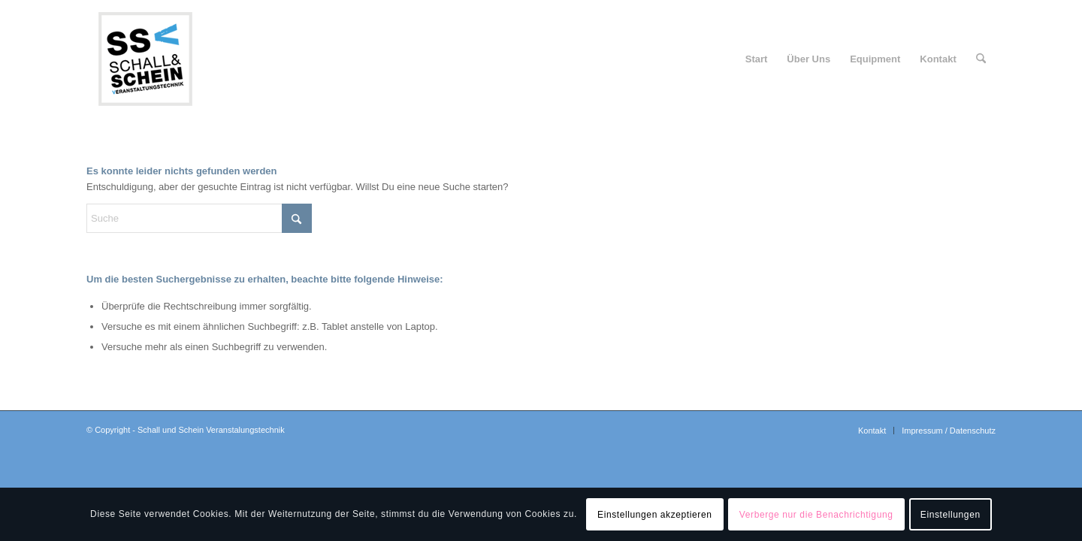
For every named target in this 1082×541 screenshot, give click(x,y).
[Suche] (981, 59)
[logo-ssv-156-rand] (145, 59)
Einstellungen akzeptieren (654, 514)
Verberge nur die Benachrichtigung (816, 514)
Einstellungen (950, 514)
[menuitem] (757, 59)
